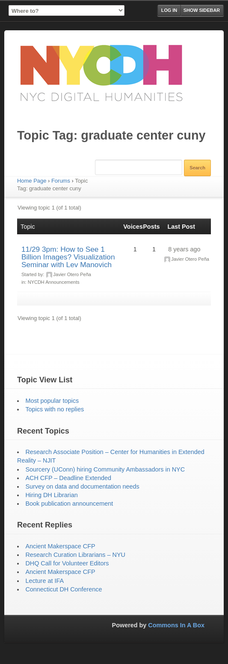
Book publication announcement (69, 503)
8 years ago (184, 249)
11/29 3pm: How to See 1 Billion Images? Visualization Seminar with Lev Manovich (68, 257)
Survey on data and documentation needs (82, 486)
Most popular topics (52, 400)
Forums (60, 181)
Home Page (31, 181)
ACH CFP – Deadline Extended (68, 478)
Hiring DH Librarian (51, 495)
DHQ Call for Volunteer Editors (67, 563)
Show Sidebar (202, 10)
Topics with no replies (54, 409)
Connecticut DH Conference (63, 589)
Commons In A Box (176, 625)
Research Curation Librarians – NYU (75, 554)
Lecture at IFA (44, 580)
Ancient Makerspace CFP (60, 546)
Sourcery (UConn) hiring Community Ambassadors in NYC (105, 469)
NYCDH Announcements (54, 282)
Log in (169, 10)
